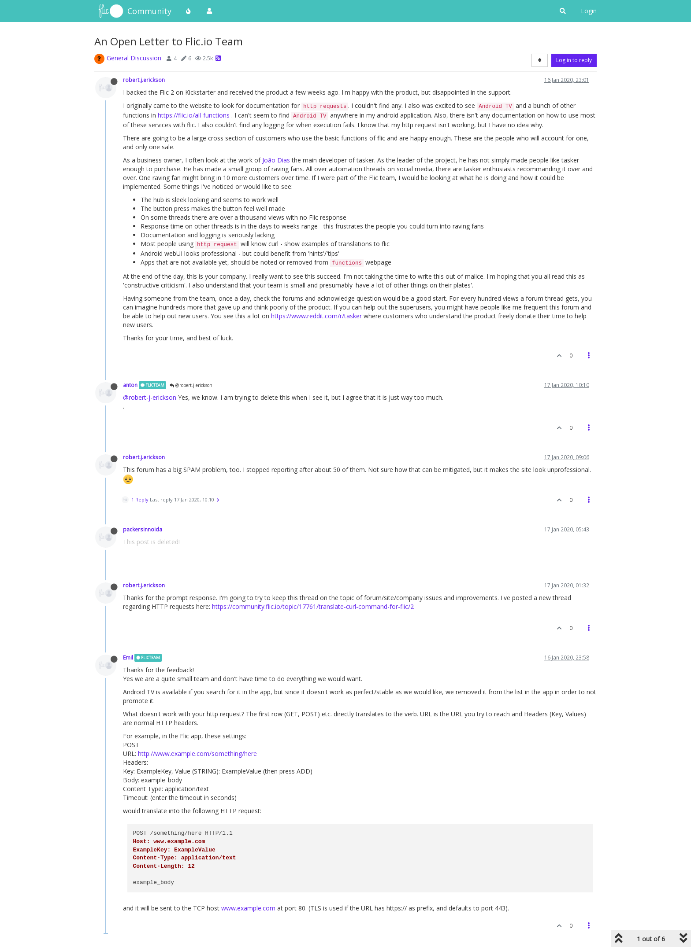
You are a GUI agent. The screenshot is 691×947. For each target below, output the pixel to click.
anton (130, 384)
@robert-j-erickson (149, 397)
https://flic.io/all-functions (194, 115)
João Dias (276, 160)
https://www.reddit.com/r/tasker (316, 316)
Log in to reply (574, 60)
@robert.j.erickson (191, 385)
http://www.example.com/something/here (197, 753)
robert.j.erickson (144, 79)
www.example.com (248, 908)
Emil (128, 657)
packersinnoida (142, 529)
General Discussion (134, 58)
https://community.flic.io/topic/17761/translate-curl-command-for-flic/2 (313, 606)
